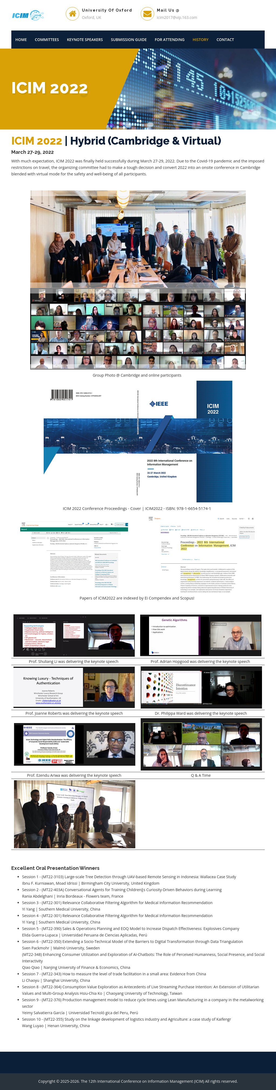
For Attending (170, 39)
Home (21, 39)
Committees (47, 39)
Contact (225, 39)
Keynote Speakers (85, 39)
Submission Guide (129, 39)
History (201, 39)
